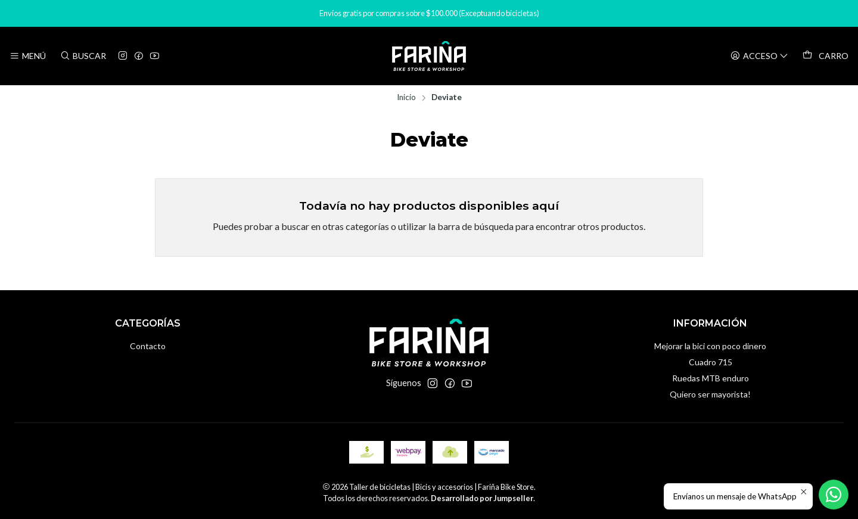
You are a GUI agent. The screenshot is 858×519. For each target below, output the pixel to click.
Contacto (148, 346)
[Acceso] (759, 56)
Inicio (406, 98)
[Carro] (825, 56)
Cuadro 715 (710, 362)
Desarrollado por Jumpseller (482, 498)
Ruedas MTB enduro (710, 378)
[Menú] (27, 56)
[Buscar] (82, 56)
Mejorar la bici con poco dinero (710, 346)
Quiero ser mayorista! (710, 394)
